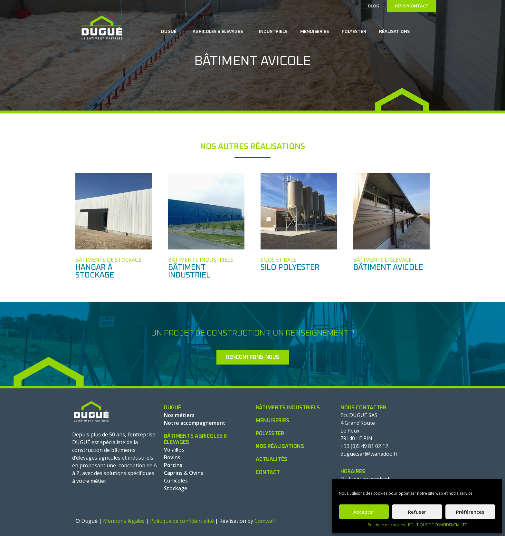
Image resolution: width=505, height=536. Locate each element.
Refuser (417, 512)
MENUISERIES (314, 31)
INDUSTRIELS (273, 31)
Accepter (363, 512)
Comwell (264, 520)
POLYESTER (354, 31)
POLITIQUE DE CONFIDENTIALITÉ (437, 525)
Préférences (470, 512)
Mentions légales (124, 520)
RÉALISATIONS (394, 31)
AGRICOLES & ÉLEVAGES (219, 31)
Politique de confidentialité (182, 520)
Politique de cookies (386, 525)
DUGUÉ (170, 31)
